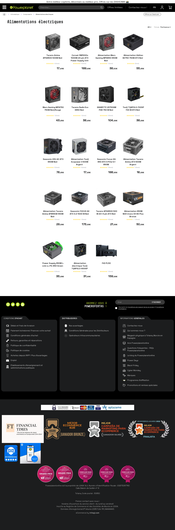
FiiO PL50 (106, 263)
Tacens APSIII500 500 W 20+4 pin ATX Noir (106, 212)
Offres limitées (115, 7)
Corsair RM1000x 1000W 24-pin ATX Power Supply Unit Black (79, 59)
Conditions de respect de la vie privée (141, 307)
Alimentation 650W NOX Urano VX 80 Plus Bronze (133, 214)
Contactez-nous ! (138, 7)
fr (154, 7)
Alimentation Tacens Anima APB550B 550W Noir (52, 214)
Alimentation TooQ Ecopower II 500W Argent (80, 162)
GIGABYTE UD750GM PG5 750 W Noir (106, 108)
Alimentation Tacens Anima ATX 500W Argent (133, 162)
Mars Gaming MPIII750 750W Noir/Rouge (53, 108)
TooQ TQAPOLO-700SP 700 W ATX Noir (133, 108)
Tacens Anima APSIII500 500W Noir (53, 56)
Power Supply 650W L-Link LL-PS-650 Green (53, 264)
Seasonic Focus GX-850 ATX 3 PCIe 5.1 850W (106, 162)
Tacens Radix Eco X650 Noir (79, 108)
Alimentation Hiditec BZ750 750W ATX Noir (133, 56)
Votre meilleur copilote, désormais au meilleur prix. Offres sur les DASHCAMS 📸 (87, 1)
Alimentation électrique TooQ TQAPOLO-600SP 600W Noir (80, 267)
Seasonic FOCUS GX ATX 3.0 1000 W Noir (80, 212)
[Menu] (4, 7)
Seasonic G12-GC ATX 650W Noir (52, 160)
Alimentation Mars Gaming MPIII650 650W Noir (106, 58)
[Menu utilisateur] (162, 7)
